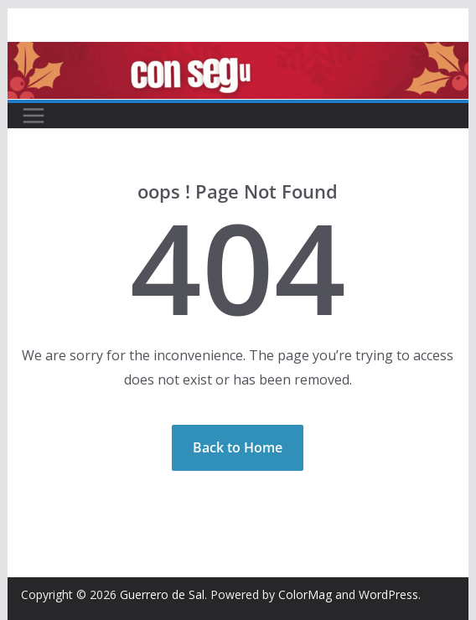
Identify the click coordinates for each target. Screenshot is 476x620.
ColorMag (305, 594)
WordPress (388, 594)
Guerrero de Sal (162, 594)
